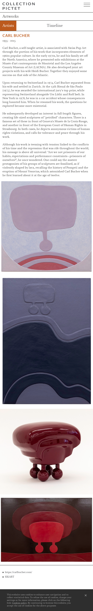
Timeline (55, 25)
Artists (8, 25)
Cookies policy (19, 602)
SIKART (9, 577)
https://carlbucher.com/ (18, 572)
